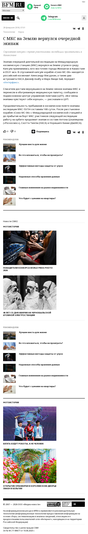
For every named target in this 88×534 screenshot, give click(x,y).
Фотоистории (11, 226)
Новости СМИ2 (10, 221)
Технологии (9, 32)
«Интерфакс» (11, 82)
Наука (21, 32)
